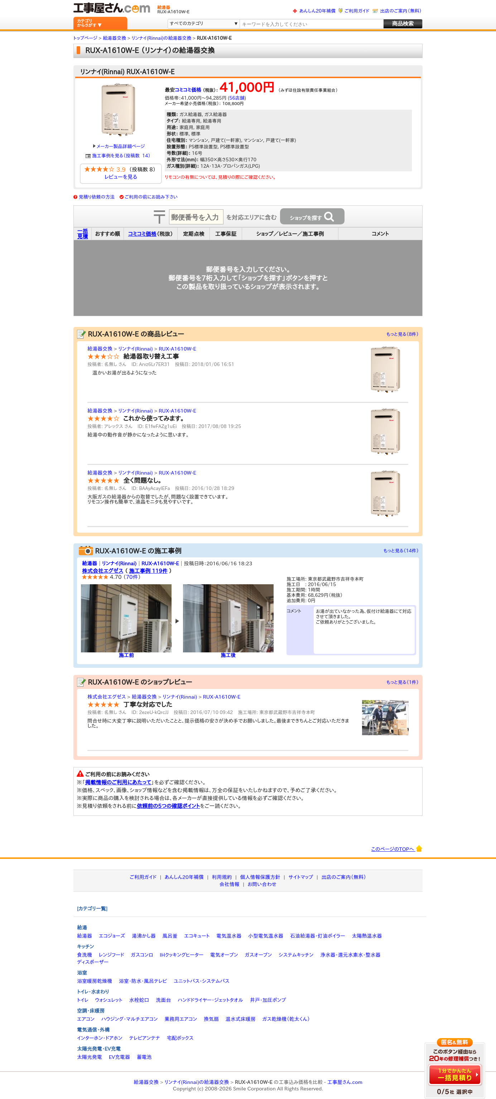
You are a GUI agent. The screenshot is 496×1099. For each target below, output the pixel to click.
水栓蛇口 (139, 1000)
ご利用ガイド (357, 11)
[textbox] (311, 24)
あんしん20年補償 (317, 11)
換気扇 (211, 1019)
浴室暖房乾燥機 (94, 981)
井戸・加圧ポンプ (268, 1000)
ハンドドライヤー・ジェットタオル (210, 1000)
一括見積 (82, 233)
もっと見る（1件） (402, 682)
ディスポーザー (93, 962)
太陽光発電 (89, 1057)
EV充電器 (119, 1057)
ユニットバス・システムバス (202, 981)
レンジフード (111, 954)
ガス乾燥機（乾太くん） (286, 1019)
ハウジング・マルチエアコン (129, 1019)
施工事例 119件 (148, 571)
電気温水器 (228, 935)
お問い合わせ (262, 884)
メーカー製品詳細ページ (119, 146)
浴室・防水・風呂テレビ (143, 981)
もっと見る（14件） (401, 550)
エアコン (86, 1019)
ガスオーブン (258, 954)
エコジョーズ (112, 935)
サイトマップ (300, 877)
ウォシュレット (108, 1000)
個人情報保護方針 (260, 877)
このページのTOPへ (397, 848)
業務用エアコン (180, 1019)
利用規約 (222, 877)
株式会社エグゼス (102, 571)
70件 (132, 577)
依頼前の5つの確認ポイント (168, 806)
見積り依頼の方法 (97, 197)
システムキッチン (296, 954)
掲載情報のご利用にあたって (118, 782)
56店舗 (236, 98)
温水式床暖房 (241, 1019)
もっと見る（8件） (402, 334)
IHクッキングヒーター (181, 954)
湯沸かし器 (144, 935)
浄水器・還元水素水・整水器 (350, 954)
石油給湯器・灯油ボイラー (317, 935)
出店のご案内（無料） (401, 11)
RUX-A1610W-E (177, 348)
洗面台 (163, 1000)
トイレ (82, 1000)
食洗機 (84, 954)
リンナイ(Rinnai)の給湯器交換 (197, 1082)
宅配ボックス (180, 1038)
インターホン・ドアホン (99, 1038)
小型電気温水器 (265, 935)
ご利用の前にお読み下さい (151, 197)
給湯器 (89, 563)
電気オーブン (224, 954)
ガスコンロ (142, 954)
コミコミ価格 (188, 89)
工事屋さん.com (344, 1082)
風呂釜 (169, 935)
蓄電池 (144, 1057)
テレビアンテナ (144, 1038)
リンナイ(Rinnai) (135, 348)
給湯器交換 (99, 348)
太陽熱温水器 (367, 935)
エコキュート (197, 935)
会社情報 (230, 884)
